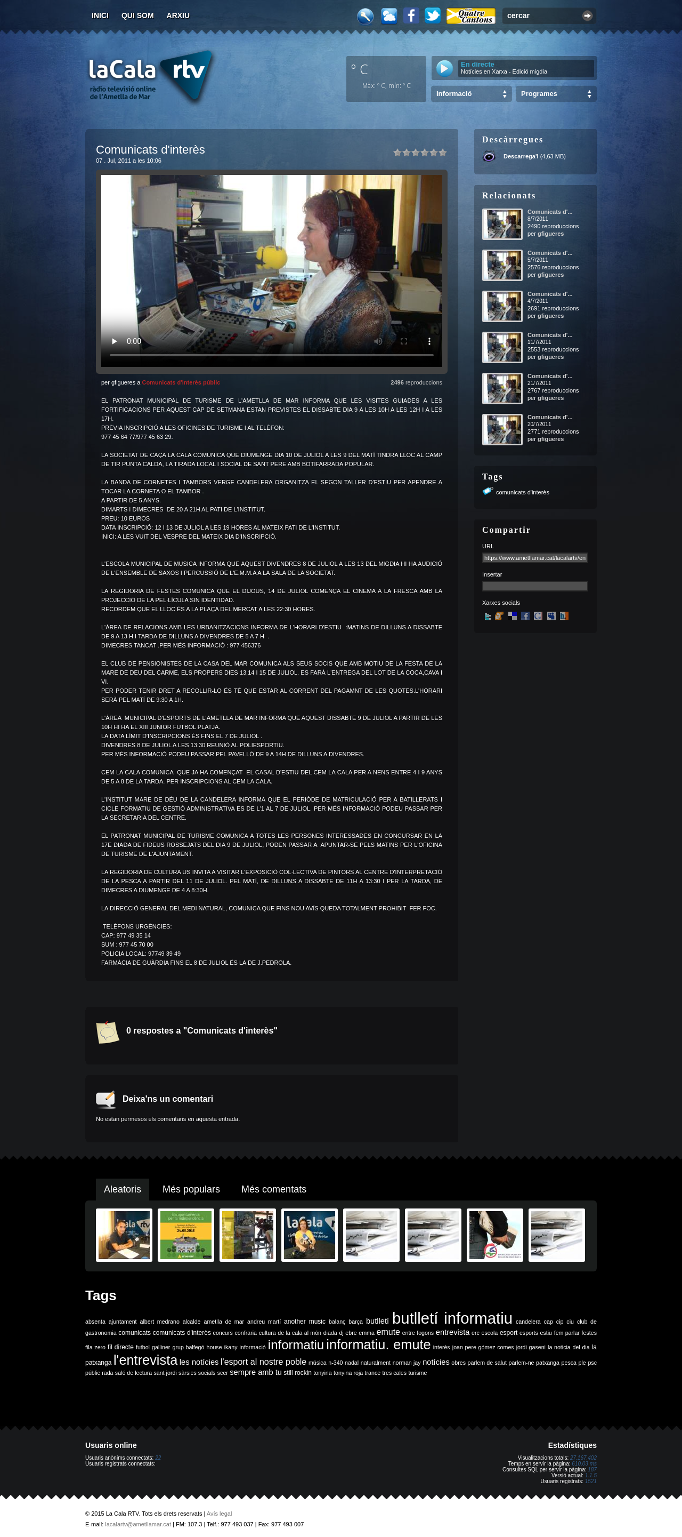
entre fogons (418, 1333)
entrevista (453, 1332)
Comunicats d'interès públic (181, 382)
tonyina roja (348, 1373)
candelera (528, 1321)
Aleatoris (122, 1189)
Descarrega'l (521, 156)
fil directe (121, 1347)
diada (330, 1333)
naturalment (376, 1362)
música (317, 1362)
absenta (95, 1321)
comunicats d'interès (522, 492)
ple (582, 1362)
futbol (143, 1347)
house (214, 1347)
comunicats (134, 1332)
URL (488, 546)
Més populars (191, 1189)
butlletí (377, 1321)
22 (158, 1458)
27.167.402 (583, 1458)
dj (341, 1333)
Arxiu (178, 15)
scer (222, 1373)
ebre (350, 1333)
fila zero (95, 1347)
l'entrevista (145, 1359)
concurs (223, 1333)
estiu (546, 1333)
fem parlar (567, 1333)
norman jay (407, 1362)
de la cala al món (299, 1333)
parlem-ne (521, 1362)
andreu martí (264, 1321)
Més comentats (273, 1189)
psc (592, 1362)
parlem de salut (487, 1362)
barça (355, 1321)
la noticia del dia (569, 1347)
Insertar (492, 574)
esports (528, 1333)
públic (92, 1373)
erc (476, 1333)
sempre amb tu (256, 1372)
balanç (337, 1321)
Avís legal (219, 1513)
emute (388, 1331)
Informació (454, 94)
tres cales (394, 1373)
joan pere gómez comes (483, 1347)
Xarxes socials (501, 602)
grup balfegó (188, 1347)
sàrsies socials (196, 1373)
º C (359, 69)
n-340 (335, 1362)
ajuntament (123, 1321)
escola (489, 1333)
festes (589, 1333)
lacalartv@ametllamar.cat (138, 1524)
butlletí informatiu (452, 1318)
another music (305, 1321)
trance (373, 1373)
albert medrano (160, 1321)
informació (253, 1347)
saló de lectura (133, 1373)
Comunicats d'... (550, 212)
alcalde (192, 1321)
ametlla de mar (224, 1321)
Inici (100, 15)
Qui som (137, 15)
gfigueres (551, 233)
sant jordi (165, 1373)
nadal (352, 1362)
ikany (231, 1347)
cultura (267, 1333)
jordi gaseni (531, 1347)
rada (107, 1373)
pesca (569, 1362)
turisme (417, 1373)
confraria (246, 1333)
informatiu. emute (378, 1344)
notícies (436, 1362)
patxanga (547, 1362)
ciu (570, 1321)
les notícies (199, 1362)
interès (441, 1347)
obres (458, 1362)
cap (548, 1321)
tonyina (322, 1373)
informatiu (296, 1345)
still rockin (297, 1372)
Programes (539, 94)
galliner (161, 1347)
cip (560, 1321)
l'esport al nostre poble (263, 1361)
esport (508, 1332)
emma (367, 1333)
